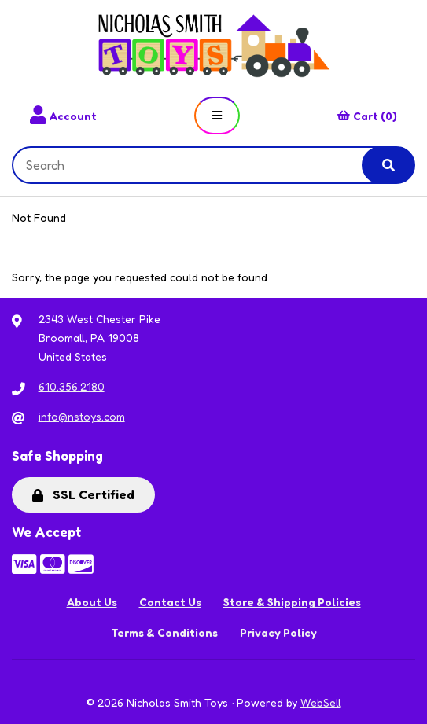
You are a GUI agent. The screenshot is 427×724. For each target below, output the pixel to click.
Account (63, 115)
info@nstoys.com (82, 416)
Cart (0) (367, 116)
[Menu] (217, 115)
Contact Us (170, 601)
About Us (92, 601)
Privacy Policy (278, 632)
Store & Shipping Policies (292, 601)
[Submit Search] (388, 165)
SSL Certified (83, 494)
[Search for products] (199, 165)
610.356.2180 (72, 386)
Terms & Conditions (164, 632)
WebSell (320, 702)
